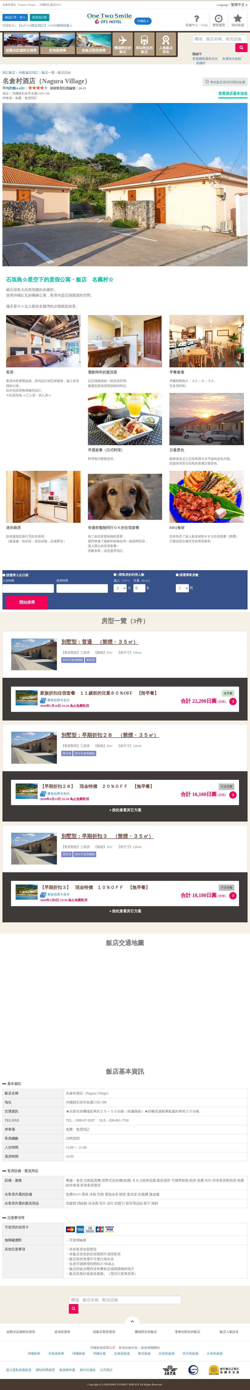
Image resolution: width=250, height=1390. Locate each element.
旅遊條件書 (67, 1370)
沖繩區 (143, 21)
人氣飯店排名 (166, 44)
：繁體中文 (232, 5)
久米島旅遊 (215, 1353)
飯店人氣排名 (229, 1332)
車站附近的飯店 (144, 44)
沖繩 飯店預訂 (28, 72)
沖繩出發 (99, 1353)
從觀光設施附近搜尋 (21, 43)
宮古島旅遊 (190, 1353)
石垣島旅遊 (167, 1353)
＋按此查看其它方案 (124, 810)
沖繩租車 (34, 1353)
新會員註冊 (39, 17)
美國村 (201, 63)
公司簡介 (106, 1370)
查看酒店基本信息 (233, 93)
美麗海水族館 (231, 59)
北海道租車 (56, 1353)
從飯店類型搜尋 (93, 43)
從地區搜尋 (57, 43)
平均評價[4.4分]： (15, 88)
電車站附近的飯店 (187, 1332)
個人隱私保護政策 (18, 1370)
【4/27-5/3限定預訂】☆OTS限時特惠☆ (45, 25)
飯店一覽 (48, 72)
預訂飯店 (8, 72)
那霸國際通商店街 (205, 59)
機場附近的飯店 (123, 44)
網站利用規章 (45, 1370)
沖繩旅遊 (78, 1353)
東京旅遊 (144, 1353)
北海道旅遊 (122, 1353)
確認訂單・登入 (15, 17)
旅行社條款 (88, 1370)
